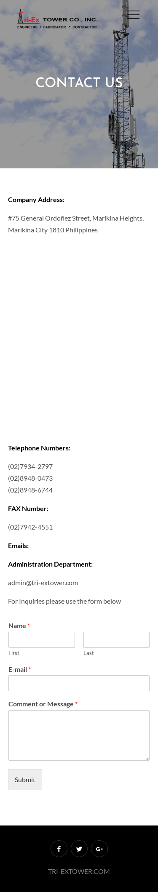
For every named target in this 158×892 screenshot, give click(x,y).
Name (19, 625)
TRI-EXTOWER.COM (79, 871)
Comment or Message (43, 704)
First (13, 653)
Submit (25, 779)
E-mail (19, 669)
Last (88, 653)
